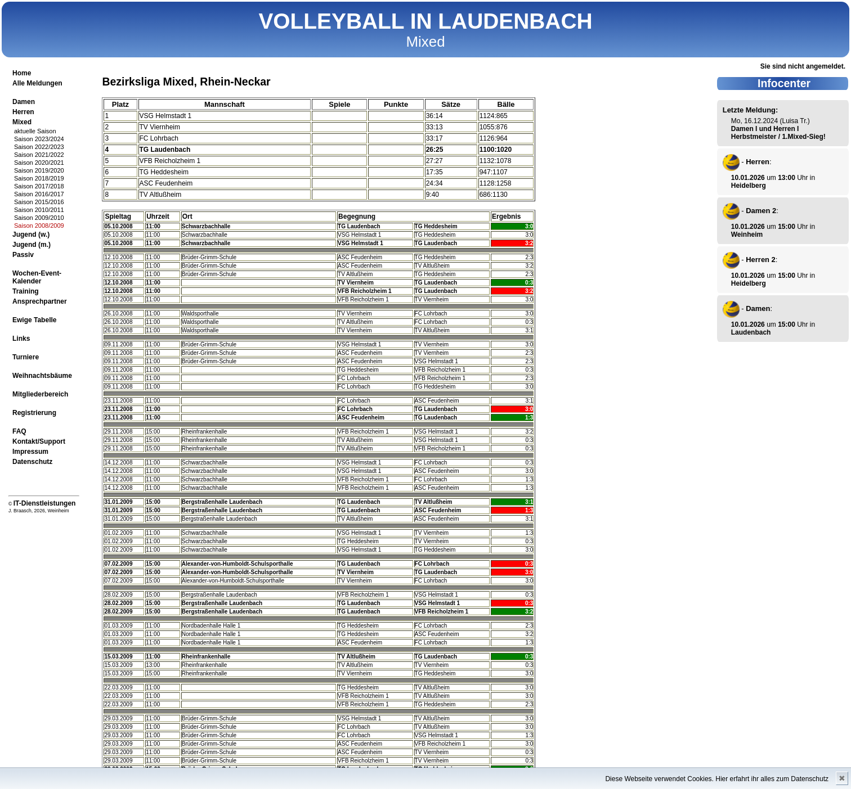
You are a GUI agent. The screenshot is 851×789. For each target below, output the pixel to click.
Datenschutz (32, 462)
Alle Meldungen (37, 83)
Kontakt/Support (38, 441)
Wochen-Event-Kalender (36, 277)
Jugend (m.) (31, 245)
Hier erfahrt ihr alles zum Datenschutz (771, 779)
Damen (23, 102)
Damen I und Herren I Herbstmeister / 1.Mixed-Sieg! (778, 133)
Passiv (23, 255)
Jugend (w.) (31, 234)
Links (21, 338)
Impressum (30, 452)
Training (25, 291)
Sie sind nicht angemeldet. (802, 66)
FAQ (19, 431)
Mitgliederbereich (40, 394)
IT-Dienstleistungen (45, 503)
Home (21, 73)
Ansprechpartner (39, 301)
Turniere (25, 357)
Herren (23, 112)
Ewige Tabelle (34, 320)
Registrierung (34, 413)
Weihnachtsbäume (42, 376)
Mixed (22, 122)
